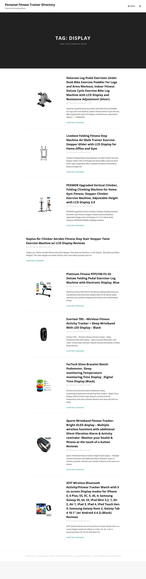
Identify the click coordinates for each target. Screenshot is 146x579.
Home (62, 44)
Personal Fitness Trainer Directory (31, 5)
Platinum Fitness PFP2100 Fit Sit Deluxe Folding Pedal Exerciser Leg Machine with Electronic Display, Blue (92, 290)
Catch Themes (115, 573)
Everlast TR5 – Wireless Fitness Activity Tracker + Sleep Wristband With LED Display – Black (92, 338)
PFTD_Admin (72, 107)
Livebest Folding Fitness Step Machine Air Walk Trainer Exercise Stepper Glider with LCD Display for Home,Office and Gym (92, 146)
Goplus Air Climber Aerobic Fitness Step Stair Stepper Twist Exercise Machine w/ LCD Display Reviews (71, 251)
